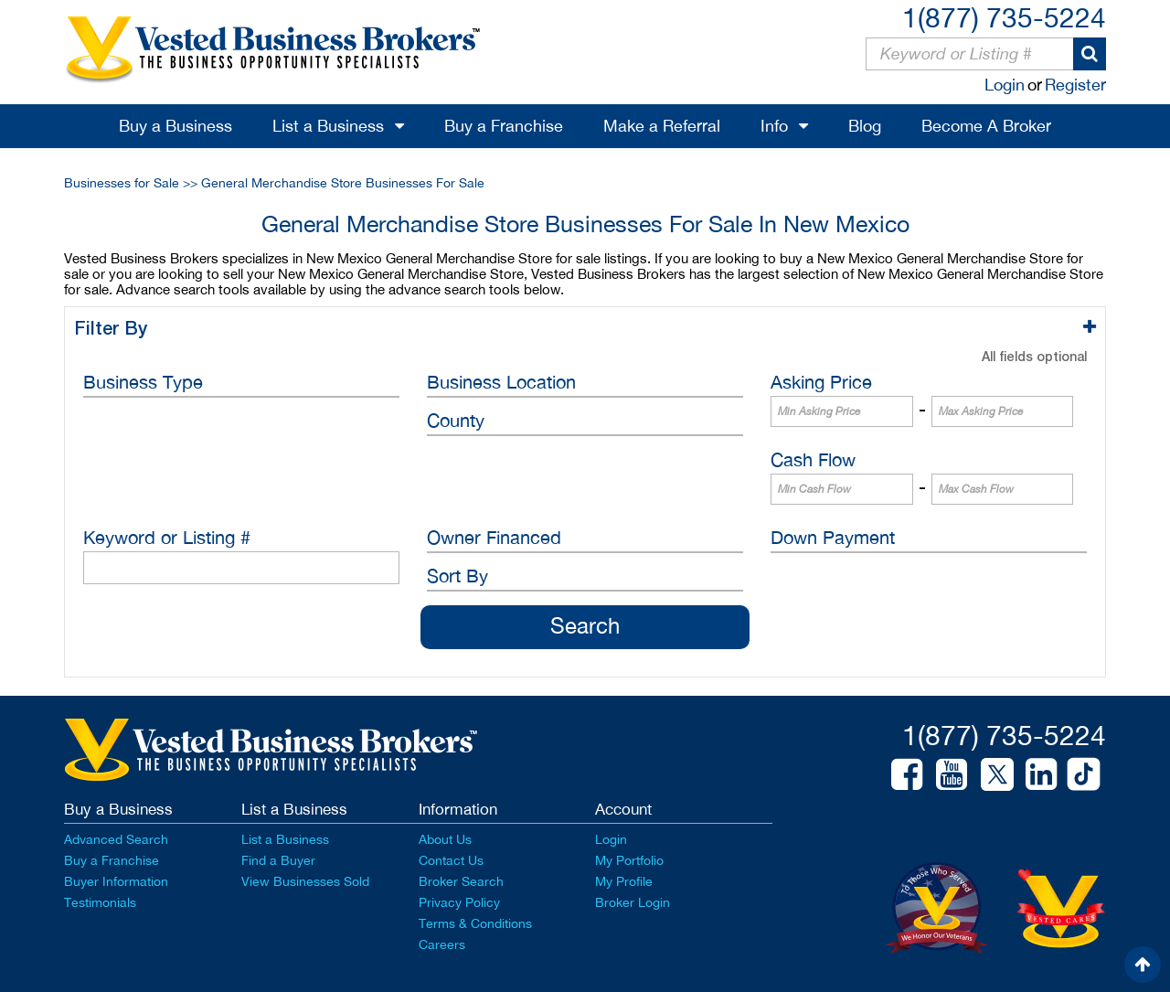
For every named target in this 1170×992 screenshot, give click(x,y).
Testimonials (100, 902)
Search (585, 625)
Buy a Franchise (503, 125)
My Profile (624, 881)
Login (1004, 84)
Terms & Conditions (475, 923)
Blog (864, 125)
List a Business (328, 125)
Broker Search (461, 881)
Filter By (114, 327)
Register (1075, 84)
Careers (442, 944)
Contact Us (451, 860)
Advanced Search (116, 839)
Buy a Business (175, 125)
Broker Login (632, 902)
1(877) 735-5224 (1004, 16)
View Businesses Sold (305, 881)
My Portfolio (629, 860)
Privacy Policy (459, 902)
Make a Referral (661, 125)
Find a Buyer (278, 860)
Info (774, 125)
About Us (445, 839)
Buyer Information (116, 881)
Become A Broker (986, 125)
